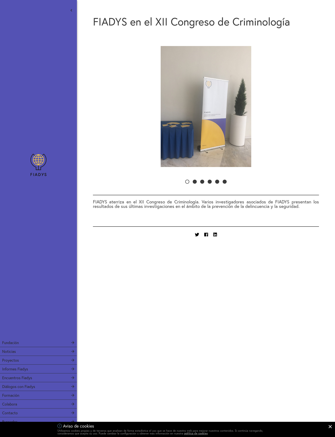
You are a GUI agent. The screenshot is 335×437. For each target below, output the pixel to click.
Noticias (9, 351)
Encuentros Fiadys (17, 377)
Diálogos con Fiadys (18, 386)
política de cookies (196, 433)
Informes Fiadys (15, 368)
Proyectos (10, 360)
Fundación (10, 342)
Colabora (9, 404)
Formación (10, 395)
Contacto (10, 412)
